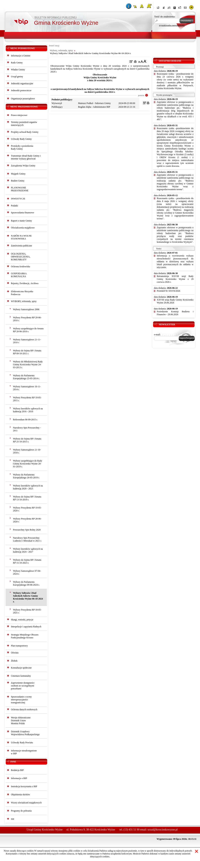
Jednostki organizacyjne (22, 83)
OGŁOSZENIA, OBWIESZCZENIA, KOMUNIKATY (20, 256)
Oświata (15, 652)
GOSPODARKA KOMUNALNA (19, 275)
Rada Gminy (17, 62)
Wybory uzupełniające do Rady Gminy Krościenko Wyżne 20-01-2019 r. (27, 463)
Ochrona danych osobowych (24, 709)
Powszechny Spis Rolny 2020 (27, 529)
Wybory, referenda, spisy (61, 50)
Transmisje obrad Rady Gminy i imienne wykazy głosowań (26, 157)
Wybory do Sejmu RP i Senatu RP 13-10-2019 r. (27, 498)
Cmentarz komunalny (21, 675)
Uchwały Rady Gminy (21, 139)
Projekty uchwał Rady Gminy (25, 132)
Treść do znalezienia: (165, 16)
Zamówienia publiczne (21, 245)
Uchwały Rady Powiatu (22, 742)
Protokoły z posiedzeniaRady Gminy (22, 147)
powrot (141, 95)
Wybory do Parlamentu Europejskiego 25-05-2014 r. (26, 377)
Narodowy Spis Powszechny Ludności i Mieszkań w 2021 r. (27, 539)
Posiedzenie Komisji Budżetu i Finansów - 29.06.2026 (175, 313)
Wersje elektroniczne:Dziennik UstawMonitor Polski (21, 720)
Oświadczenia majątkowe (23, 227)
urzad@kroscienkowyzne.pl (163, 829)
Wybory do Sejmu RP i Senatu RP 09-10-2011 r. (27, 352)
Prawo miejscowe (19, 115)
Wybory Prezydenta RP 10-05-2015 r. (27, 399)
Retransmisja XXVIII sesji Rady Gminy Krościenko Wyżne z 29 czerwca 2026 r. (175, 279)
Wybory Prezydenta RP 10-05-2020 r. (27, 509)
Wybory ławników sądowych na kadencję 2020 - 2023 (28, 487)
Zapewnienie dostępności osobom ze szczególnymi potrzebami (23, 685)
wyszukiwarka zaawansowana (172, 25)
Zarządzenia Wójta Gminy (23, 165)
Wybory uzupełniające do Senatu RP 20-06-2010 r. (28, 330)
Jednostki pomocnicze (21, 90)
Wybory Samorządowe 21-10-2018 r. (27, 451)
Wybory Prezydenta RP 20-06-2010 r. (27, 319)
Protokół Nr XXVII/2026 (168, 291)
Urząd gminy (17, 76)
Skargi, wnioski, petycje (22, 619)
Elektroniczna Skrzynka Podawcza (22, 293)
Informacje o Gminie (20, 55)
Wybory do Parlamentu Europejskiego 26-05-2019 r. (26, 476)
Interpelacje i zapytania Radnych (26, 626)
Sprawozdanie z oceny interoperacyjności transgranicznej (21, 699)
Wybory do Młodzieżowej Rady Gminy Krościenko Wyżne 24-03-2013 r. (28, 364)
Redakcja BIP (17, 770)
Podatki (14, 205)
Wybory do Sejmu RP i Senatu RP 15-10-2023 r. (27, 561)
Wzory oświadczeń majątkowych (26, 802)
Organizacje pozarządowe (23, 98)
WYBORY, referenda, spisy (24, 301)
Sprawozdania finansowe (22, 212)
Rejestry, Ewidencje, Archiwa (25, 283)
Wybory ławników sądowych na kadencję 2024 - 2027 (28, 550)
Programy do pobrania (21, 810)
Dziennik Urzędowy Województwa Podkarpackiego (25, 733)
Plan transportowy (19, 645)
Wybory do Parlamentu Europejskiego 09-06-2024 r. (26, 583)
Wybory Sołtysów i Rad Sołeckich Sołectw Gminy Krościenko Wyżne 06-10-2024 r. (28, 597)
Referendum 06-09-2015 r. (25, 419)
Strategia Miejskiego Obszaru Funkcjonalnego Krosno (25, 636)
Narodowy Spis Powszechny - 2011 (27, 429)
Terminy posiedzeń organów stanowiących (24, 123)
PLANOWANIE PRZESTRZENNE (20, 189)
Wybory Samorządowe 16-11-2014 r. (27, 388)
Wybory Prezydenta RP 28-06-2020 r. (27, 520)
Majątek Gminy (18, 173)
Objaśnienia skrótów (20, 794)
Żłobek (14, 660)
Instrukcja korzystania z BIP (24, 786)
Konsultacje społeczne (21, 667)
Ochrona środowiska (20, 266)
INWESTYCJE (18, 198)
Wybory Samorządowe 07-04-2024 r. (27, 572)
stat (12, 819)
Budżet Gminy (17, 180)
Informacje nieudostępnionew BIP (24, 752)
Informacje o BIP (19, 778)
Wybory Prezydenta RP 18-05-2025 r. (27, 611)
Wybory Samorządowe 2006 (26, 309)
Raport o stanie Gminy (21, 220)
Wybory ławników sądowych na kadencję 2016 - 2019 (28, 410)
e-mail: (157, 334)
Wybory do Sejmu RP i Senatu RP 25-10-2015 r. (27, 440)
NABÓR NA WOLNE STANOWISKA (21, 237)
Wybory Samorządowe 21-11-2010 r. (27, 341)
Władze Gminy (18, 69)
